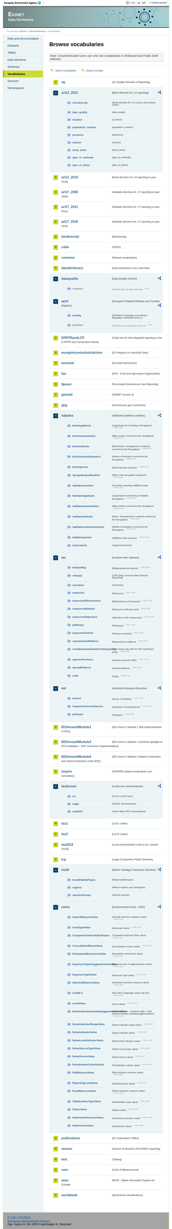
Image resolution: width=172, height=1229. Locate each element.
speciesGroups (81, 895)
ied (63, 688)
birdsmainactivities (84, 435)
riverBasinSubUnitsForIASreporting (91, 649)
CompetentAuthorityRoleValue (90, 935)
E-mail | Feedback (19, 1217)
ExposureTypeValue (84, 974)
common (68, 257)
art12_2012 (69, 92)
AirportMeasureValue (85, 917)
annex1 (76, 698)
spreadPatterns (81, 667)
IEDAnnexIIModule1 (76, 727)
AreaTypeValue (81, 927)
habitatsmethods (82, 516)
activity (76, 315)
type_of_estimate (82, 157)
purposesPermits (82, 632)
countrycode (80, 102)
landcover (68, 786)
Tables (11, 52)
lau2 (64, 834)
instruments (79, 545)
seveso (66, 1148)
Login (132, 2)
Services (12, 81)
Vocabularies (16, 74)
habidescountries (83, 485)
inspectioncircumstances (87, 706)
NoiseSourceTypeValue (86, 1048)
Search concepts (94, 70)
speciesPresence (82, 659)
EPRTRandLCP (72, 337)
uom (64, 1169)
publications (70, 1138)
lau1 (64, 823)
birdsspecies (80, 466)
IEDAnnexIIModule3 (76, 742)
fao (63, 373)
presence (77, 134)
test (64, 1159)
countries (78, 585)
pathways (78, 624)
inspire (66, 771)
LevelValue (78, 1003)
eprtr (64, 301)
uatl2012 (77, 811)
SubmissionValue (83, 1125)
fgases (66, 384)
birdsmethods (80, 446)
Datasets (13, 45)
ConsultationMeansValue (87, 945)
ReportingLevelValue (85, 1082)
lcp (63, 859)
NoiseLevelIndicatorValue (87, 1040)
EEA (23, 3)
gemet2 (66, 394)
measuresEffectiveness (86, 600)
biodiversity (70, 236)
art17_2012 (69, 207)
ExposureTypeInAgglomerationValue (91, 964)
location (77, 119)
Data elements (16, 59)
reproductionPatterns (85, 641)
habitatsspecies (82, 537)
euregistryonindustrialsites (81, 352)
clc (74, 796)
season (76, 142)
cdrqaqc (77, 575)
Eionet (23, 31)
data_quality (79, 112)
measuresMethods (83, 608)
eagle (75, 803)
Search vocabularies (65, 70)
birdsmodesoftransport (86, 456)
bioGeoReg (79, 567)
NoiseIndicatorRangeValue (88, 1024)
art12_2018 (69, 177)
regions (76, 887)
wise (64, 1180)
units (75, 675)
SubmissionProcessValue (88, 1117)
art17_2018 (69, 221)
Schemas (13, 66)
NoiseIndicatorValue (84, 1032)
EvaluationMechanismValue (89, 953)
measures (78, 592)
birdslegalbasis (81, 425)
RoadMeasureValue (84, 1090)
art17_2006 (69, 192)
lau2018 (67, 844)
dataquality (69, 278)
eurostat (67, 363)
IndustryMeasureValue (86, 982)
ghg (64, 405)
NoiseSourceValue (83, 1056)
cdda (65, 247)
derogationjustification (86, 475)
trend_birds (79, 150)
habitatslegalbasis (83, 495)
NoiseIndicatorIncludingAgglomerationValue (91, 1011)
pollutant (77, 714)
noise (65, 907)
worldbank (69, 1195)
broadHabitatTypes (83, 879)
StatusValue (79, 1109)
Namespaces (15, 88)
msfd (65, 870)
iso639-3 (77, 992)
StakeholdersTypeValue (86, 1101)
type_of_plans (81, 165)
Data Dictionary (37, 31)
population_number (84, 127)
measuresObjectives (84, 616)
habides (67, 415)
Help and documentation (23, 38)
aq (63, 82)
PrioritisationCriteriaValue (88, 1064)
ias (63, 557)
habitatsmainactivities (85, 506)
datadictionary (72, 268)
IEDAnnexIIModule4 (76, 756)
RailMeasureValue (83, 1072)
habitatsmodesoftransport (88, 526)
